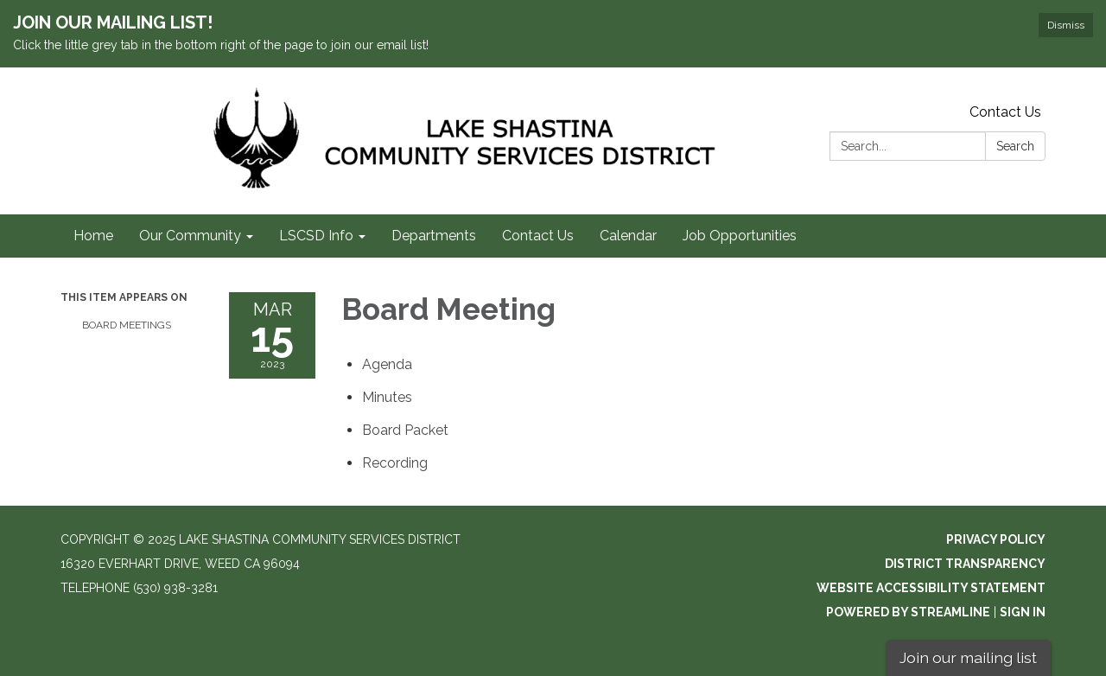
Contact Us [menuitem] (538, 235)
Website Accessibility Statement (931, 588)
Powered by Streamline (908, 612)
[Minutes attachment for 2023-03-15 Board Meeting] (387, 397)
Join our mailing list (968, 657)
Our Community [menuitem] (190, 235)
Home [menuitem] (93, 235)
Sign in (1023, 612)
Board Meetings (126, 325)
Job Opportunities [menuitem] (740, 235)
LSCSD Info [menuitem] (316, 235)
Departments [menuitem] (433, 235)
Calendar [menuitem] (628, 235)
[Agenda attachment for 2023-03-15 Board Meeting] (387, 364)
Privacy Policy (996, 539)
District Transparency (965, 564)
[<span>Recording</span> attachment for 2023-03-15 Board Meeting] (395, 463)
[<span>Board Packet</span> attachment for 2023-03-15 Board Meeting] (405, 430)
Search (1015, 146)
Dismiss (1065, 25)
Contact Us (1005, 112)
